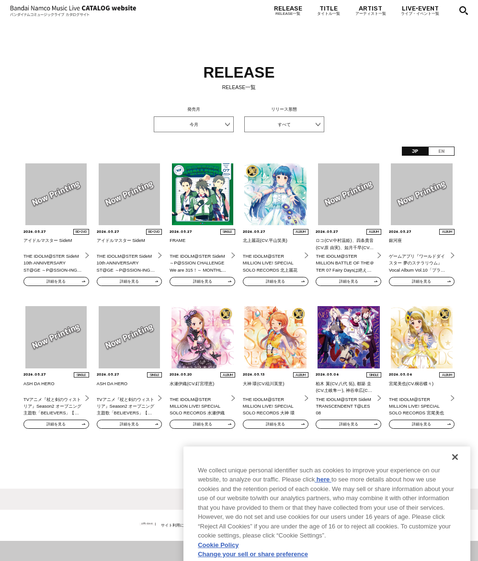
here (323, 501)
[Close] (455, 478)
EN (441, 151)
